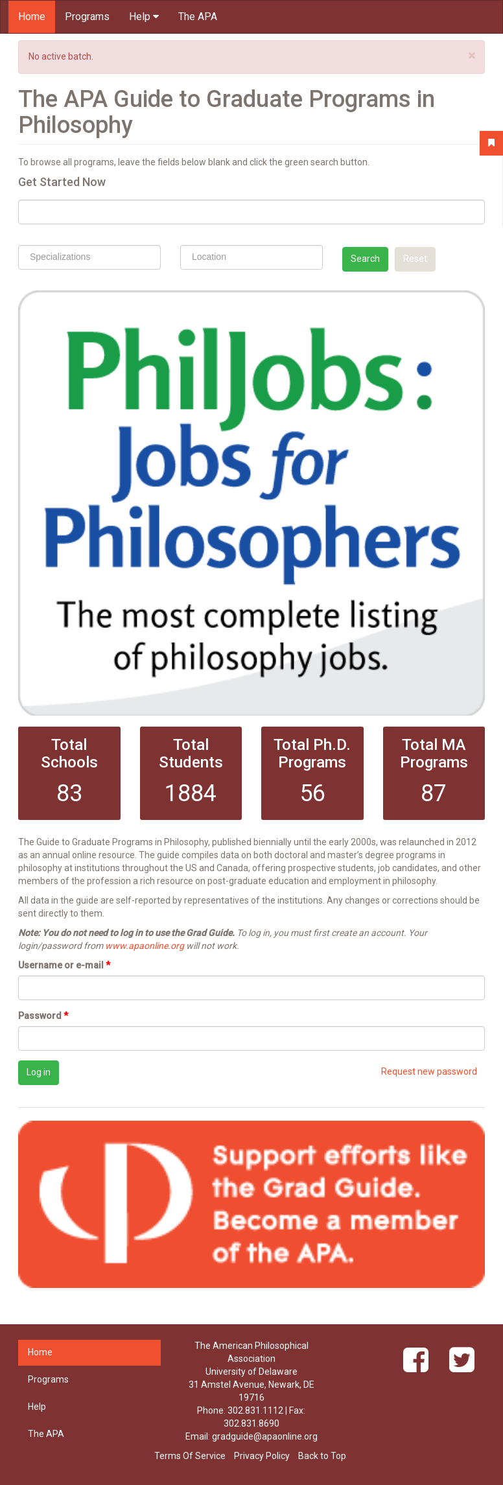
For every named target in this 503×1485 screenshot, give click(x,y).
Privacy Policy (262, 1456)
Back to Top (322, 1456)
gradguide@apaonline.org (265, 1436)
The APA (197, 16)
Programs (87, 16)
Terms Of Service (190, 1456)
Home (31, 16)
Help (144, 16)
